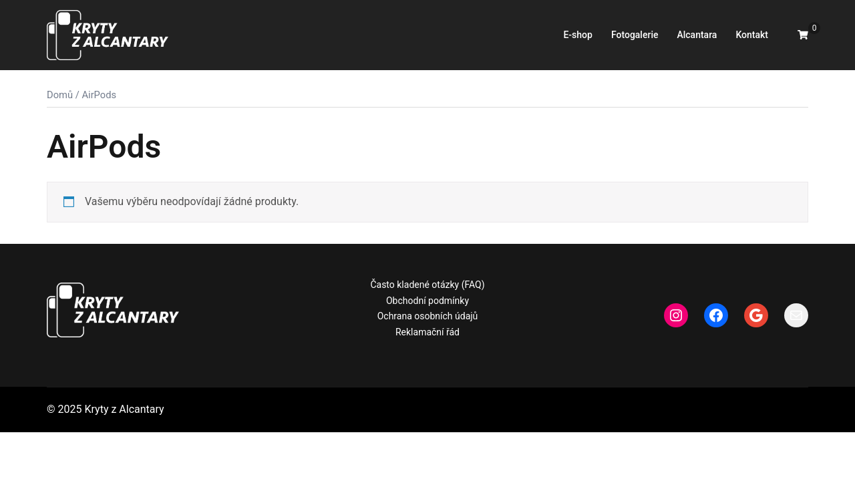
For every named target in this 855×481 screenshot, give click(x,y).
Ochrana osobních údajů (427, 316)
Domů (60, 95)
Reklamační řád (427, 332)
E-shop (577, 34)
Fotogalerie (635, 34)
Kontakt (751, 34)
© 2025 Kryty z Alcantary (105, 409)
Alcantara (697, 34)
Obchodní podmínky (427, 300)
